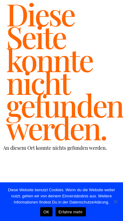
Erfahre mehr (71, 212)
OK (46, 212)
